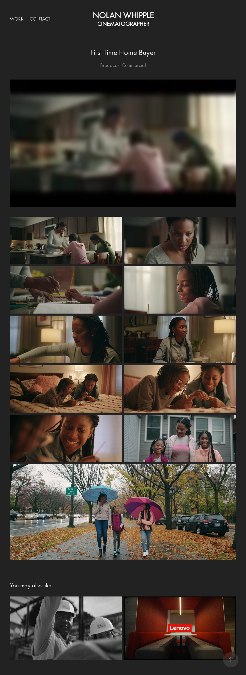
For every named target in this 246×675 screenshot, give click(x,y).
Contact (40, 19)
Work (17, 19)
